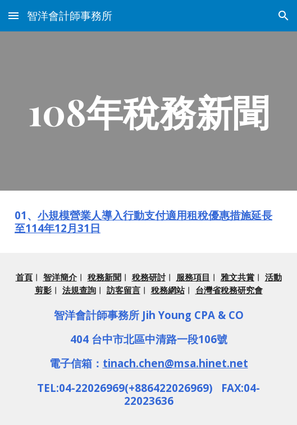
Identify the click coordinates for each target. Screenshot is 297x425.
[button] (13, 15)
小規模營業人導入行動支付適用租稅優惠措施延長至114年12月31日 (143, 221)
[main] (148, 111)
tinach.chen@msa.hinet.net (175, 363)
